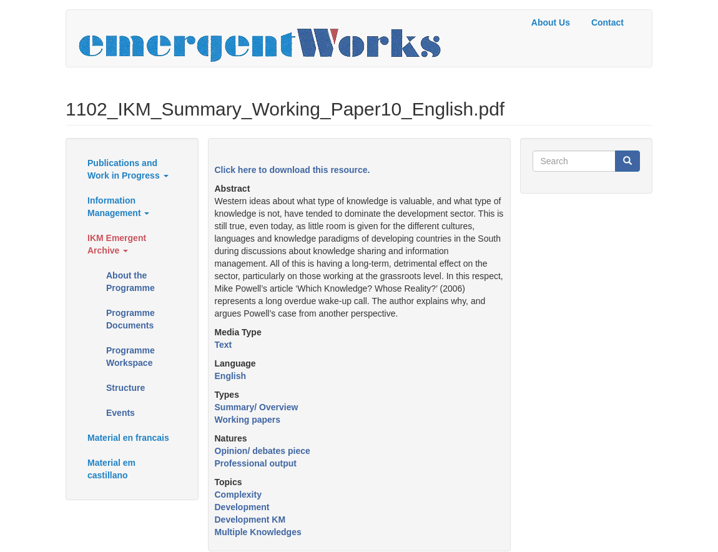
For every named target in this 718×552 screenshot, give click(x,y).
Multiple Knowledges (258, 532)
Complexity (238, 495)
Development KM (250, 520)
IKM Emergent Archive (116, 244)
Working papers (248, 420)
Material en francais (128, 438)
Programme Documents (130, 319)
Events (120, 413)
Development (242, 507)
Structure (125, 388)
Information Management (118, 206)
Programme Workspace (130, 356)
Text (223, 345)
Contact (607, 22)
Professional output (256, 463)
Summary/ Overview (256, 407)
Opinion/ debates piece (262, 451)
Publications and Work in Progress (128, 169)
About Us (550, 22)
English (231, 376)
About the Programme (130, 281)
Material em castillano (111, 469)
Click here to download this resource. (292, 170)
